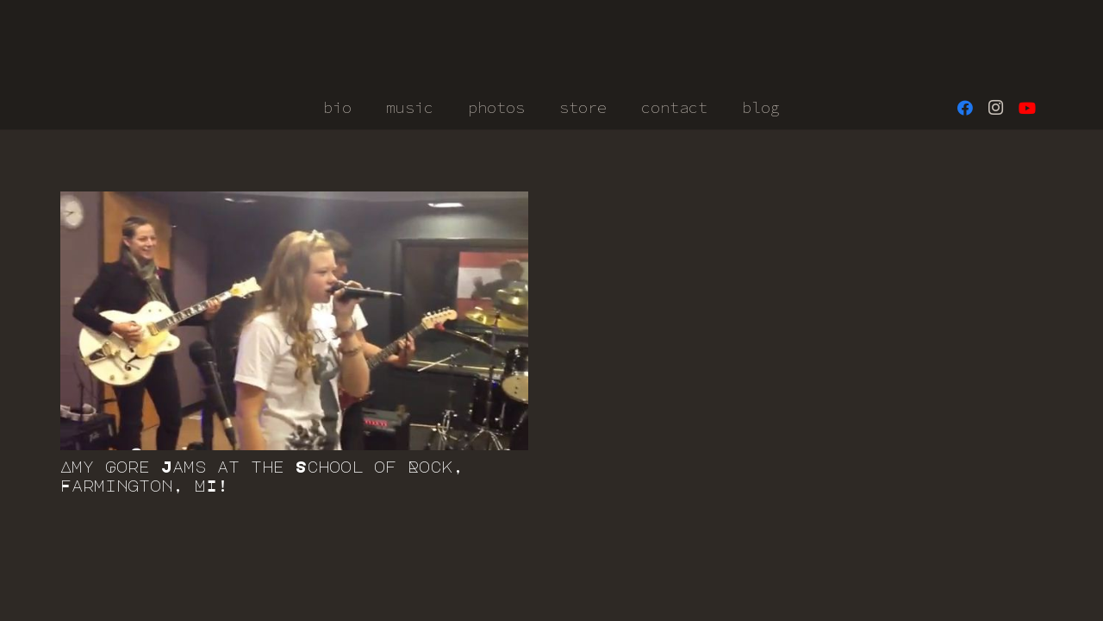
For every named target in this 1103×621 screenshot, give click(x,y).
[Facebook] (965, 107)
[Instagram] (996, 107)
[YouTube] (1027, 107)
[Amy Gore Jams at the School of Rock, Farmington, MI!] (294, 320)
